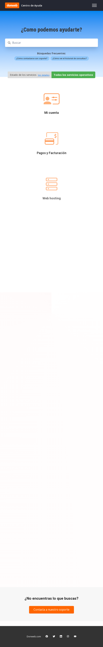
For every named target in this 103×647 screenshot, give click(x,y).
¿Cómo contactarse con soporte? (31, 58)
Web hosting (52, 217)
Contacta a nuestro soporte (51, 610)
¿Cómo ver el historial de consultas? (69, 58)
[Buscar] (51, 43)
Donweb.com (34, 636)
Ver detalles (43, 75)
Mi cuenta (51, 113)
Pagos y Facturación (51, 159)
